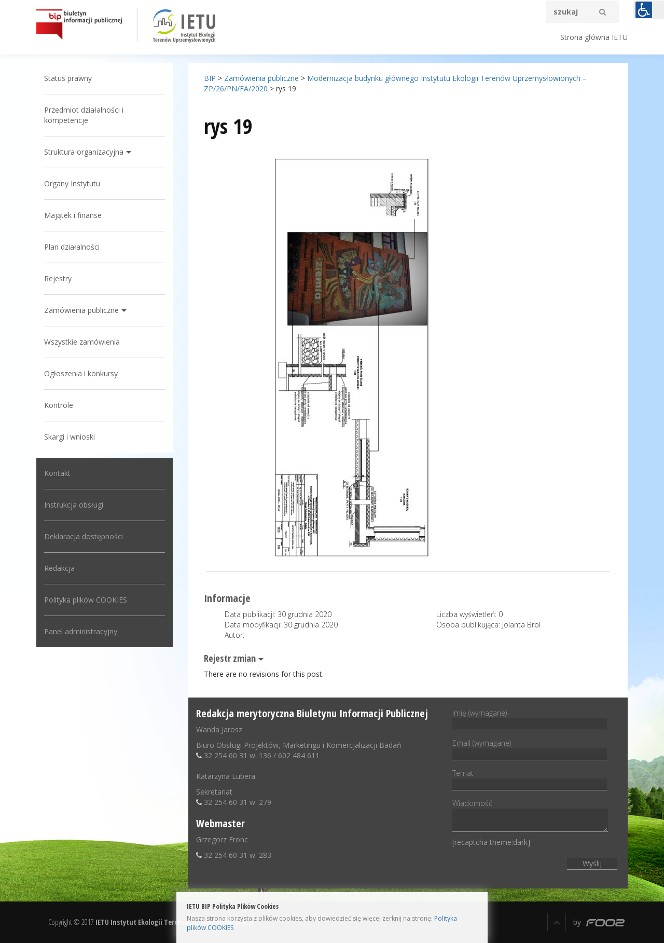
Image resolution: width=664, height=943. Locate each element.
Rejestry (58, 278)
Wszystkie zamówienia (82, 342)
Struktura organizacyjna (83, 152)
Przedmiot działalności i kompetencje (83, 115)
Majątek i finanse (73, 215)
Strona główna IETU (594, 37)
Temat (529, 778)
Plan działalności (72, 247)
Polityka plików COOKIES (85, 600)
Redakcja (59, 568)
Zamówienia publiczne (81, 310)
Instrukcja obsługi (73, 505)
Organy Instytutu (72, 183)
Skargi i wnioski (69, 437)
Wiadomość (530, 816)
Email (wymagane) (529, 748)
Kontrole (58, 405)
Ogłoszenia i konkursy (81, 373)
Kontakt (57, 473)
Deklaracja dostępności (83, 536)
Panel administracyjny (80, 631)
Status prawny (68, 78)
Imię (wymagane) (529, 718)
